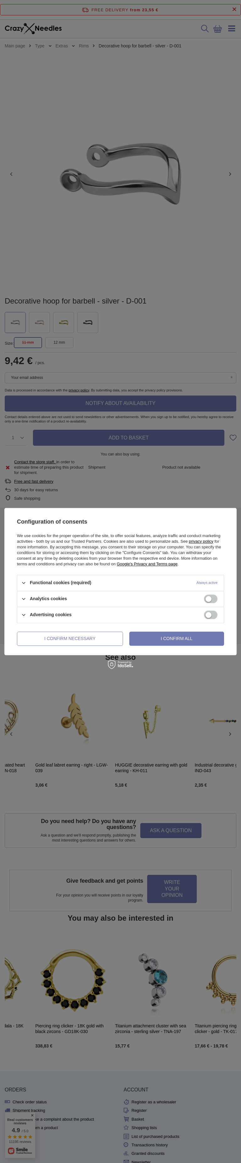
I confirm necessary (69, 638)
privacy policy (201, 541)
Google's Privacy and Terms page (147, 564)
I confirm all (176, 638)
